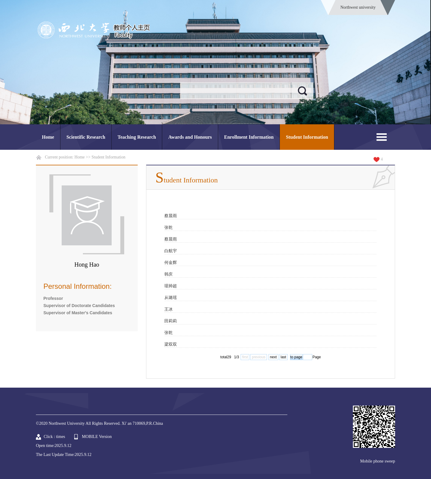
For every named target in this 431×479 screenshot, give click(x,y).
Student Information (307, 137)
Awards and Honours (190, 137)
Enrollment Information (249, 137)
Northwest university (358, 7)
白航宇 (170, 250)
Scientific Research (85, 137)
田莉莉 (170, 320)
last (283, 357)
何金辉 (170, 262)
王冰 (168, 309)
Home (48, 137)
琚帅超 (170, 285)
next (273, 357)
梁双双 (170, 344)
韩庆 (168, 274)
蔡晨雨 (170, 215)
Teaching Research (137, 137)
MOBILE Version (97, 436)
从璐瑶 (170, 297)
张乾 (168, 227)
